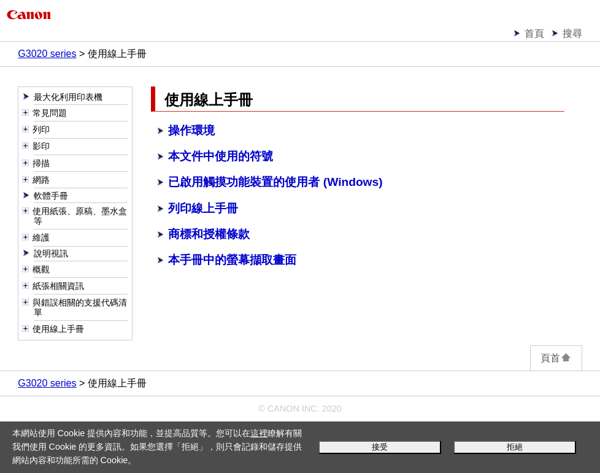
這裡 (258, 433)
